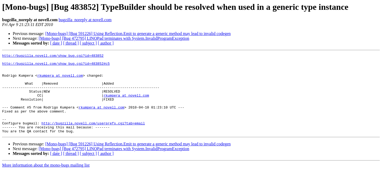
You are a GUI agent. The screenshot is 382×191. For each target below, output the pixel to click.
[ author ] (106, 43)
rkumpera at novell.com (60, 80)
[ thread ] (71, 43)
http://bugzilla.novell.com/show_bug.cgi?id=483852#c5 (56, 65)
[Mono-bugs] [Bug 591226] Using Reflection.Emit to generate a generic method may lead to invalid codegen (138, 33)
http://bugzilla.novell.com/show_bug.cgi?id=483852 (52, 56)
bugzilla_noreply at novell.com (85, 20)
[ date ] (56, 43)
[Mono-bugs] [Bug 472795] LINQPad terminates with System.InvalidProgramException (114, 38)
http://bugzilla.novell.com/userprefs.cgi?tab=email (93, 137)
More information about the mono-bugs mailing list (46, 181)
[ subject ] (88, 43)
